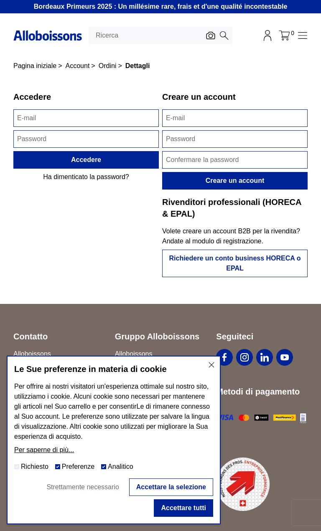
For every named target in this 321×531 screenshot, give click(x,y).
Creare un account (235, 180)
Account (78, 65)
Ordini (108, 65)
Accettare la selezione (171, 487)
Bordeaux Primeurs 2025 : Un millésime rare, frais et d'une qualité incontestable (161, 6)
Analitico (117, 466)
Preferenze (74, 466)
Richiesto (31, 466)
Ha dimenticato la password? (86, 176)
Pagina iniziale (34, 65)
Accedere (86, 159)
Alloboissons (134, 353)
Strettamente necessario (82, 487)
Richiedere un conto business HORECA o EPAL (235, 263)
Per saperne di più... (44, 449)
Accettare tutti (183, 507)
